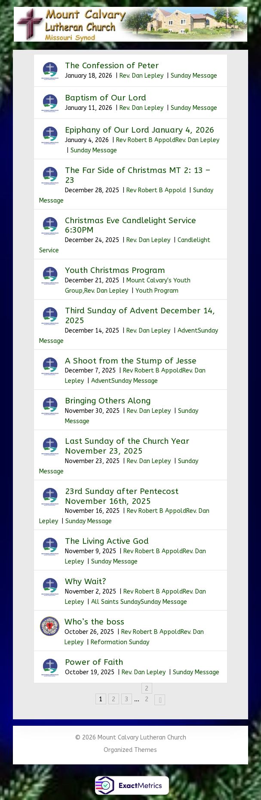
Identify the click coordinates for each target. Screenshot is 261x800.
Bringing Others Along (107, 401)
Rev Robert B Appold (145, 140)
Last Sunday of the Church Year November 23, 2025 (127, 446)
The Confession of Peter (112, 65)
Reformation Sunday (120, 642)
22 (147, 689)
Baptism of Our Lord (105, 98)
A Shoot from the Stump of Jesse (131, 361)
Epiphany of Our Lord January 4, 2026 (139, 130)
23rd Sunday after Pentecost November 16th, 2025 (121, 496)
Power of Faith (94, 662)
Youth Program (156, 290)
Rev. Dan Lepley (141, 75)
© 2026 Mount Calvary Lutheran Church (130, 737)
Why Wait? (85, 581)
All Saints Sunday (116, 602)
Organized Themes (130, 750)
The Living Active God (107, 541)
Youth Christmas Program (115, 270)
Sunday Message (194, 75)
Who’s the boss (94, 622)
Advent (188, 330)
